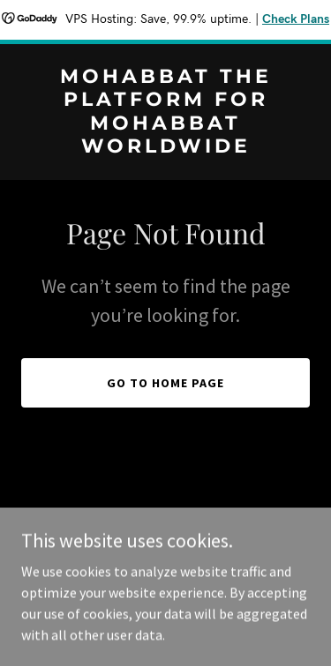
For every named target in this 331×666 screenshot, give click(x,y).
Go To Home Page (165, 383)
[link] (165, 147)
